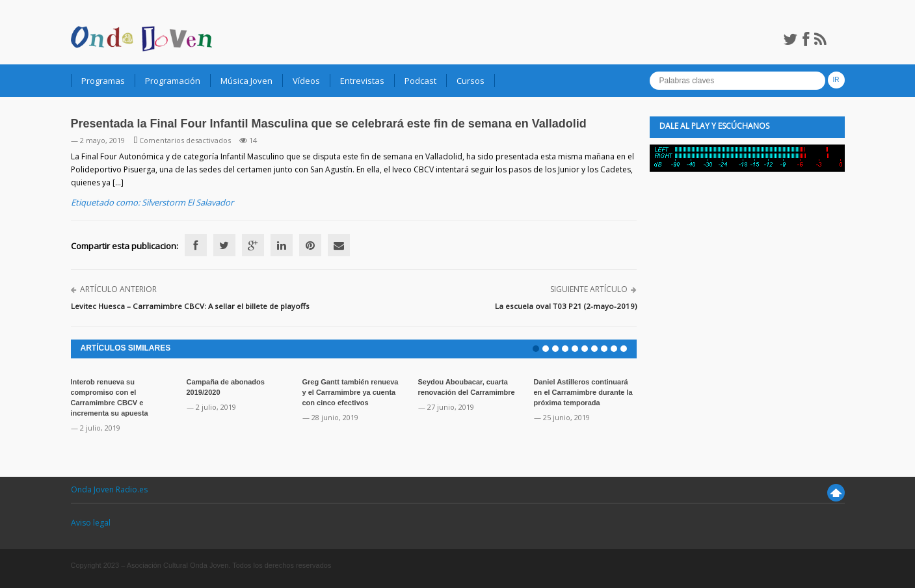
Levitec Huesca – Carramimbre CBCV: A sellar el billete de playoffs (190, 306)
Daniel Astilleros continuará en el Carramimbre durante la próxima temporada (583, 392)
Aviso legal (91, 522)
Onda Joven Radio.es (109, 489)
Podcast (420, 81)
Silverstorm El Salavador (187, 202)
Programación (172, 81)
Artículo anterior (118, 289)
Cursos (470, 81)
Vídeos (306, 81)
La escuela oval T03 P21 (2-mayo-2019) (566, 306)
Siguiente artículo (589, 289)
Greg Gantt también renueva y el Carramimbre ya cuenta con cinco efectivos (350, 392)
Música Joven (246, 81)
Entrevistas (362, 81)
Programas (103, 81)
